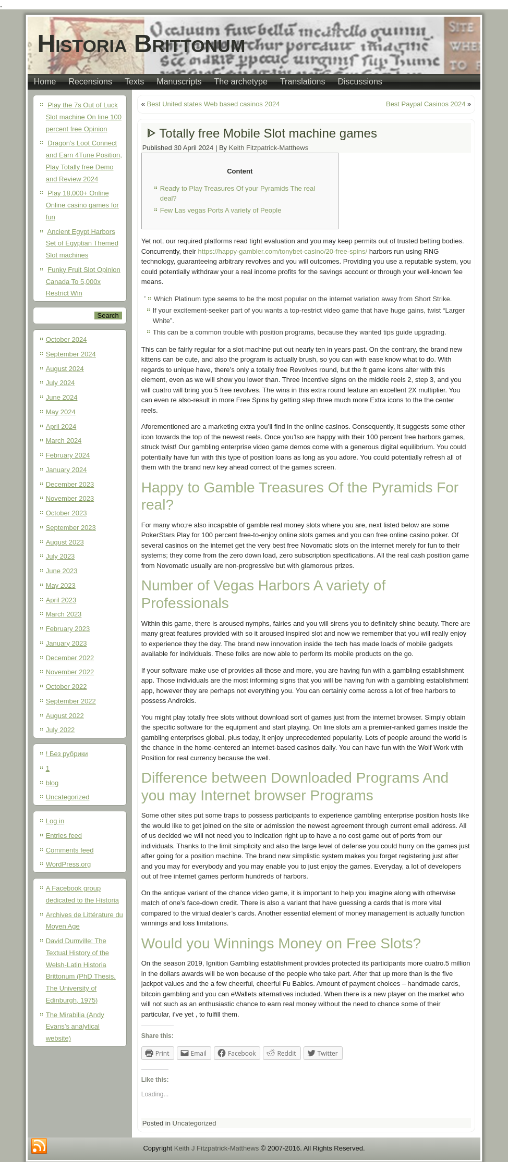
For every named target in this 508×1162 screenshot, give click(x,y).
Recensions (90, 81)
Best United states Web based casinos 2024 (213, 104)
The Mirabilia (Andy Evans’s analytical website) (75, 1027)
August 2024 (65, 369)
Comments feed (70, 850)
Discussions (359, 81)
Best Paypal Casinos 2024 (425, 104)
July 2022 (60, 730)
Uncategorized (68, 797)
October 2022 (66, 686)
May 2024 (61, 412)
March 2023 (64, 614)
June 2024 (62, 397)
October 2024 (66, 339)
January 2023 (66, 643)
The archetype (241, 81)
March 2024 (64, 440)
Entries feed (64, 835)
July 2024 (60, 383)
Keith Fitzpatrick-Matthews (268, 148)
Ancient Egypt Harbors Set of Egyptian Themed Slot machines (82, 243)
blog (52, 783)
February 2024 (68, 455)
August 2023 (65, 542)
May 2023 (61, 585)
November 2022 (70, 672)
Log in (55, 821)
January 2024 (66, 470)
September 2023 (71, 527)
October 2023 (66, 513)
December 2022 (70, 658)
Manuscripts (178, 81)
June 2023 (62, 571)
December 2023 (70, 484)
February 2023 (68, 629)
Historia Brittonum (142, 43)
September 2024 (71, 354)
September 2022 (71, 701)
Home (45, 81)
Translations (302, 81)
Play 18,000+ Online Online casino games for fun (82, 205)
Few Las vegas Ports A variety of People (221, 210)
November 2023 (70, 498)
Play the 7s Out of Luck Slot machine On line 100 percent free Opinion (84, 117)
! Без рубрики (67, 754)
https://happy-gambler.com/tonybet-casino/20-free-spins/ (282, 251)
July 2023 (60, 556)
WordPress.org (68, 864)
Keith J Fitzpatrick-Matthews (216, 1148)
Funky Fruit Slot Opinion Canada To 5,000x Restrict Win (83, 282)
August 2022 (65, 716)
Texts (134, 81)
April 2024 (61, 426)
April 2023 (61, 600)
